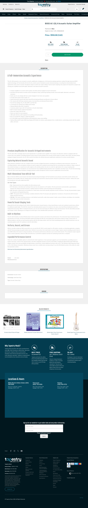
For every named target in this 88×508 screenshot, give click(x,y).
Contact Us (9, 489)
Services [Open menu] (5, 4)
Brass (63, 14)
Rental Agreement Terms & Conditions (43, 468)
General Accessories (57, 478)
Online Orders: (8, 466)
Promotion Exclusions (43, 476)
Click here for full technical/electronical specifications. (20, 249)
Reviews (54, 487)
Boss (53, 28)
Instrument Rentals (80, 4)
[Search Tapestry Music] (44, 9)
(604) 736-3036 (10, 471)
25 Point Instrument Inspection (29, 474)
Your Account (28, 465)
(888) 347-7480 (15, 466)
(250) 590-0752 (10, 473)
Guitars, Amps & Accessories (31, 18)
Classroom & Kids (56, 475)
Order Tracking (28, 462)
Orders (27, 467)
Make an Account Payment (29, 469)
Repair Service (71, 4)
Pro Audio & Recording (57, 469)
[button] (50, 44)
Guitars (3, 14)
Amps (9, 14)
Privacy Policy (42, 463)
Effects (14, 14)
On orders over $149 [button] (64, 45)
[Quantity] (48, 55)
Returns (40, 462)
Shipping (41, 460)
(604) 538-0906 (11, 468)
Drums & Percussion (44, 14)
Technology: (11, 277)
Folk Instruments (56, 468)
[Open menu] (3, 9)
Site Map (81, 497)
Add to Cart (67, 54)
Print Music (76, 14)
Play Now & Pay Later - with (53, 1)
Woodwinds (69, 14)
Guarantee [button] (50, 45)
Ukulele (24, 14)
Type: (9, 280)
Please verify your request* (44, 433)
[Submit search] (32, 9)
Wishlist (27, 463)
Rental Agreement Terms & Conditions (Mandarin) (43, 471)
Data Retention (42, 478)
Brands (54, 483)
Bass (19, 14)
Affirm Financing (42, 474)
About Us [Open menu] (17, 4)
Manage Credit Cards (30, 472)
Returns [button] (77, 45)
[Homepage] (44, 5)
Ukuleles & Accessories (55, 465)
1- (11, 466)
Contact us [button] (11, 4)
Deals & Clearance (10, 9)
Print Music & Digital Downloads (57, 481)
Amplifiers (41, 18)
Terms (40, 465)
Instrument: (10, 274)
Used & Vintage (18, 9)
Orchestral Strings (55, 14)
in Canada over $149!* (35, 1)
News (23, 9)
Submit (44, 436)
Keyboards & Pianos (33, 14)
